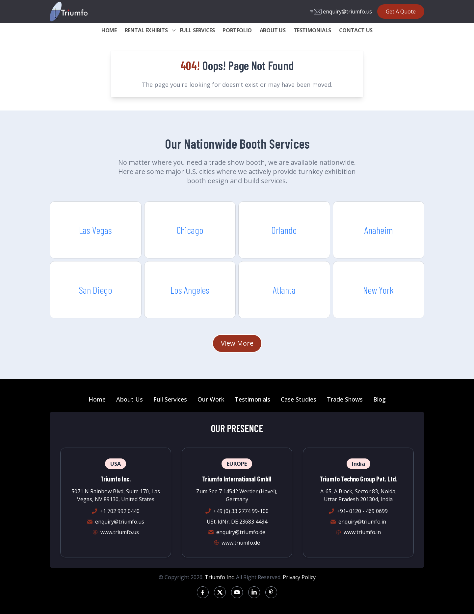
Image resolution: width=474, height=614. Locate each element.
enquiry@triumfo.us (341, 11)
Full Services (170, 399)
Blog (379, 399)
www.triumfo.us (119, 532)
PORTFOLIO (237, 30)
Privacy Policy (299, 577)
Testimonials (252, 399)
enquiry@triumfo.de (240, 532)
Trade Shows (345, 399)
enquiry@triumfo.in (362, 521)
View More (237, 343)
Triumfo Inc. (220, 577)
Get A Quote (401, 11)
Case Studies (298, 399)
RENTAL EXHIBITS (146, 30)
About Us (129, 399)
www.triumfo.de (241, 542)
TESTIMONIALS (312, 30)
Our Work (211, 399)
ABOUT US (273, 30)
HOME (109, 30)
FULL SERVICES (197, 30)
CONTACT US (356, 30)
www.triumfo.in (362, 532)
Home (97, 399)
